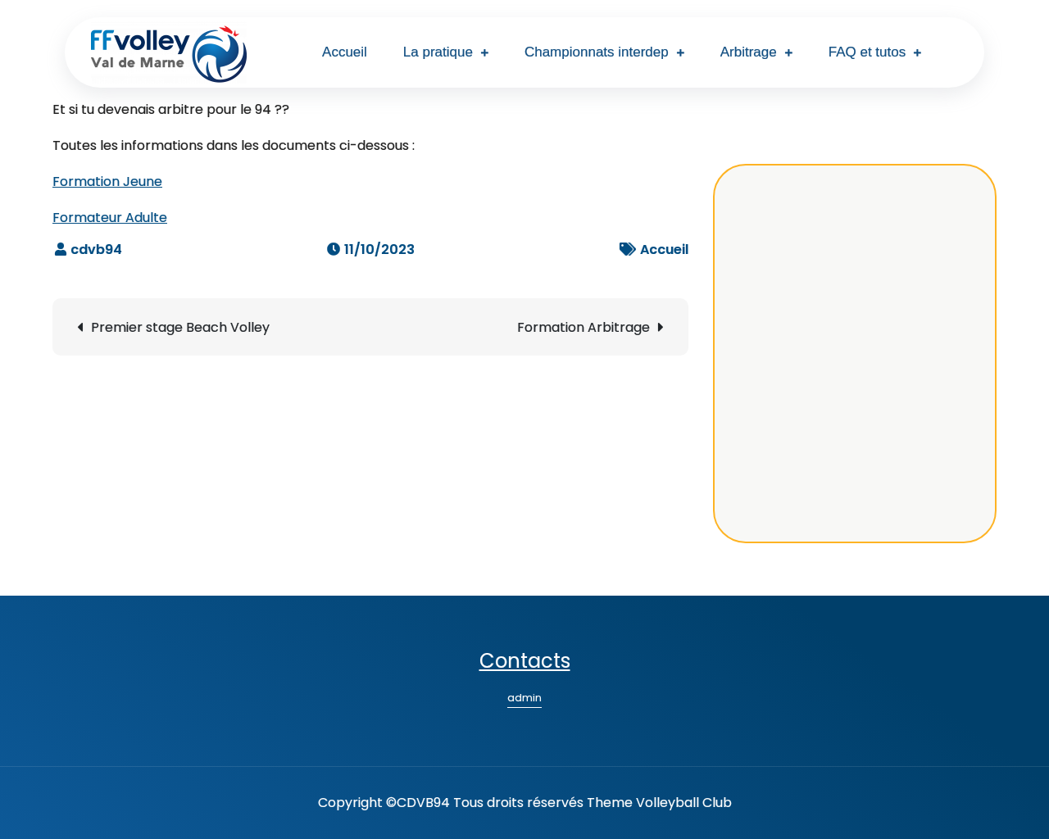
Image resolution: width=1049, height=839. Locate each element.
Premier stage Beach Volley (180, 327)
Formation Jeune (107, 181)
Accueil (344, 52)
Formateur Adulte (109, 217)
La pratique (438, 52)
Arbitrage (748, 52)
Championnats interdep (596, 52)
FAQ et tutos (867, 52)
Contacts (524, 660)
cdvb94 (96, 249)
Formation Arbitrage (583, 327)
